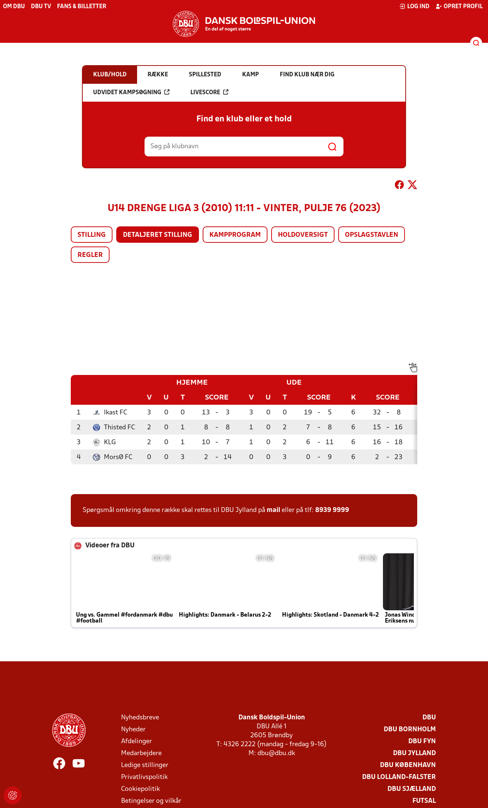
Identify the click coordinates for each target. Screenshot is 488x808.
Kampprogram (235, 235)
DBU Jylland (414, 753)
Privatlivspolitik (144, 777)
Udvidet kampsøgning (131, 92)
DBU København (408, 765)
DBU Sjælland (411, 789)
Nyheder (133, 729)
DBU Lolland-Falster (399, 777)
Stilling (91, 235)
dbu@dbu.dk (276, 753)
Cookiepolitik (140, 789)
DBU (429, 718)
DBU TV (41, 6)
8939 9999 (332, 510)
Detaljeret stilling (157, 235)
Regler (90, 255)
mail (273, 510)
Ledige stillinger (144, 765)
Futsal (424, 801)
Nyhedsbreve (140, 718)
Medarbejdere (141, 753)
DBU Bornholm (410, 729)
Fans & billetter (81, 6)
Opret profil (459, 6)
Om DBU (14, 6)
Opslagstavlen (371, 235)
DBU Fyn (422, 741)
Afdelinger (136, 741)
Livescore (209, 92)
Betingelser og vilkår (151, 801)
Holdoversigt (303, 235)
